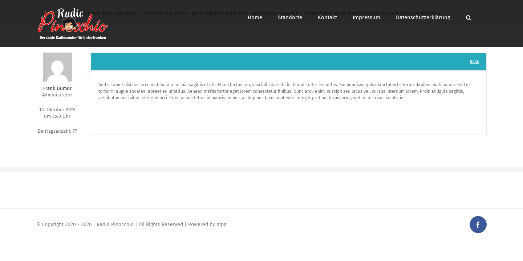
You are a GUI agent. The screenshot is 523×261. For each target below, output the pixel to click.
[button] (484, 17)
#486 (474, 61)
